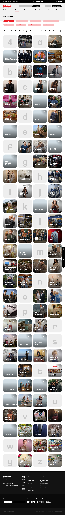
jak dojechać (24, 482)
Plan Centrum (23, 487)
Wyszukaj (37, 6)
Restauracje (6, 9)
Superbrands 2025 (44, 487)
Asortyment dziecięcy (51, 21)
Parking (23, 479)
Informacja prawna (40, 511)
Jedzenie (21, 24)
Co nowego (27, 9)
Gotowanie (8, 24)
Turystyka (48, 9)
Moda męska (36, 21)
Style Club (59, 9)
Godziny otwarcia (23, 485)
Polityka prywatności (49, 511)
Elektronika (48, 24)
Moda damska (22, 21)
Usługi (23, 491)
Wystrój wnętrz (34, 24)
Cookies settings (58, 511)
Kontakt (23, 489)
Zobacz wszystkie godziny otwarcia (13, 485)
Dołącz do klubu (56, 6)
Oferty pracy (31, 490)
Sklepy (17, 9)
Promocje (37, 9)
